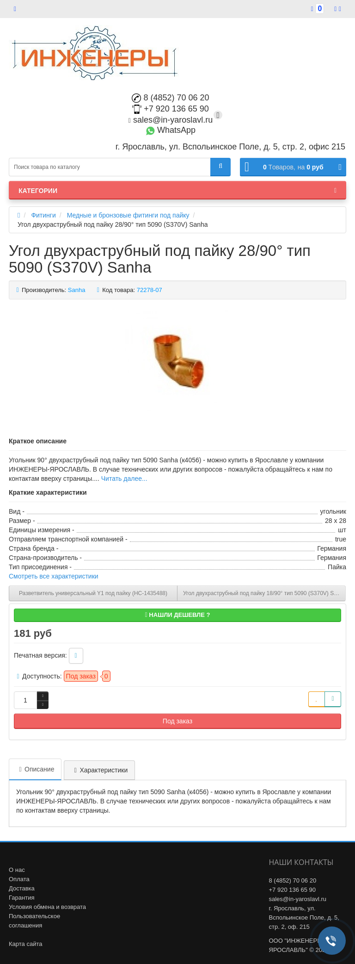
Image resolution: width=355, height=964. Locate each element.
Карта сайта (25, 943)
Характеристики (99, 770)
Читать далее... (124, 478)
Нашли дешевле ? (177, 614)
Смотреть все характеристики (53, 576)
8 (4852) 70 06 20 (170, 97)
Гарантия (21, 897)
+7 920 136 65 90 (170, 108)
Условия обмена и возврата (47, 906)
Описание (35, 769)
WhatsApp (171, 130)
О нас (17, 869)
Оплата (19, 879)
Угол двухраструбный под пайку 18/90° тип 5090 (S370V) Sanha (264, 593)
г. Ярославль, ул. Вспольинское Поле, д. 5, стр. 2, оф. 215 (304, 917)
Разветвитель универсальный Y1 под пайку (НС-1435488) (93, 593)
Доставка (22, 888)
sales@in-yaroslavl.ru (171, 119)
